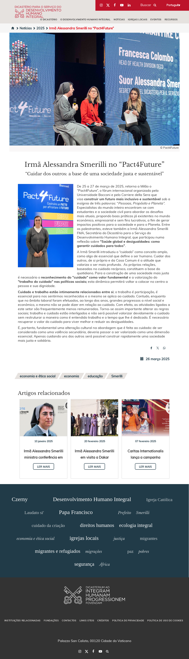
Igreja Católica (159, 499)
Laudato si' (34, 512)
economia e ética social (37, 376)
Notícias (24, 28)
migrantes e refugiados (57, 551)
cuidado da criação (48, 525)
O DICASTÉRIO (48, 19)
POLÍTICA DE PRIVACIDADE (128, 620)
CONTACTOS (69, 620)
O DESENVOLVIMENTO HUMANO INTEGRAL (85, 19)
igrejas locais (84, 538)
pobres (143, 551)
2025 (38, 28)
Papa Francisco (76, 512)
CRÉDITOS (103, 620)
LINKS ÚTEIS (87, 620)
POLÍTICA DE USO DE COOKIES (165, 620)
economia (71, 376)
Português (173, 5)
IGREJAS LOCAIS (137, 19)
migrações (93, 551)
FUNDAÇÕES (51, 620)
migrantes (148, 538)
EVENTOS (155, 19)
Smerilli (116, 376)
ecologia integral (136, 525)
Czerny (20, 499)
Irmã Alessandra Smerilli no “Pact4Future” (79, 28)
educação (95, 376)
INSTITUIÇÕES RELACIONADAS (22, 620)
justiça (119, 538)
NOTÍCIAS (119, 19)
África (104, 564)
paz (130, 551)
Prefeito (124, 513)
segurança (84, 564)
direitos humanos (97, 525)
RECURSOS (171, 19)
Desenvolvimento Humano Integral (92, 499)
